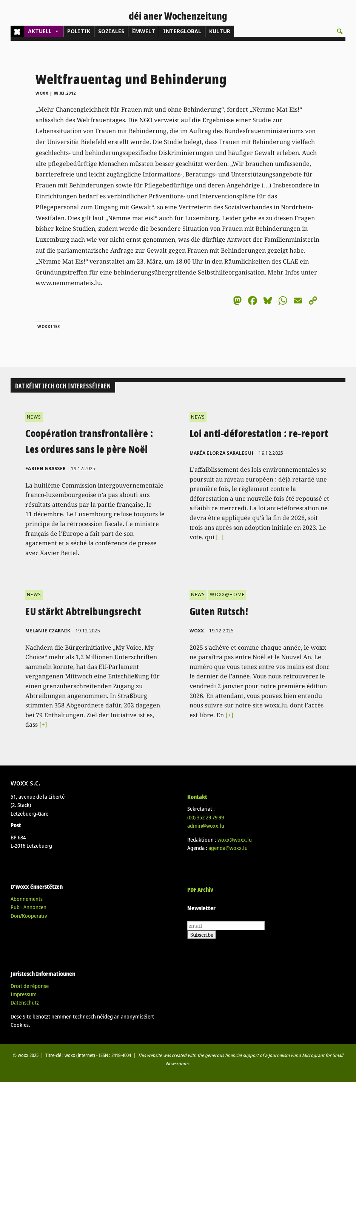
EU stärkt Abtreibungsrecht (83, 611)
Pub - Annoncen (28, 907)
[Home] (17, 31)
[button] (339, 31)
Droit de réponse (30, 985)
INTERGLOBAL (182, 31)
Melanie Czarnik (48, 630)
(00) (205, 817)
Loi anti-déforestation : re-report (259, 433)
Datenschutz (25, 1002)
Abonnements (27, 898)
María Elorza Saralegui (222, 453)
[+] (220, 537)
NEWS (34, 417)
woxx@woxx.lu (234, 839)
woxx (42, 93)
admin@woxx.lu (205, 825)
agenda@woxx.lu (228, 847)
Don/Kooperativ (29, 915)
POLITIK (78, 31)
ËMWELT (143, 31)
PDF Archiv (200, 889)
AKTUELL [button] (43, 31)
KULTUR (219, 31)
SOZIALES (111, 31)
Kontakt (197, 797)
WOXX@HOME (227, 594)
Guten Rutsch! (219, 611)
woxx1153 (48, 326)
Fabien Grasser (45, 468)
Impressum (24, 994)
